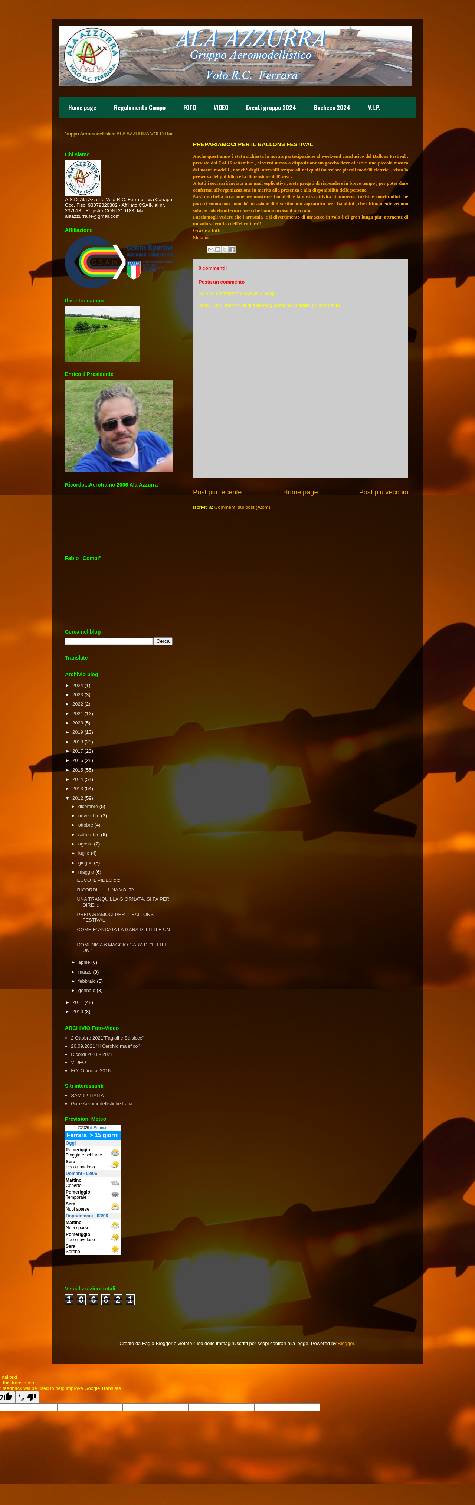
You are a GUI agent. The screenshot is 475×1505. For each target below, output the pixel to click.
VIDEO (221, 107)
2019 (77, 732)
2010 (77, 1011)
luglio (83, 853)
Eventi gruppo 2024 (271, 107)
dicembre (88, 806)
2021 (77, 713)
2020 (77, 723)
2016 (77, 760)
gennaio (86, 990)
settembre (89, 834)
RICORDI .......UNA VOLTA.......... (112, 890)
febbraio (87, 981)
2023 (77, 694)
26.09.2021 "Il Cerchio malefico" (105, 1046)
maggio (86, 872)
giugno (85, 863)
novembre (89, 815)
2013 (77, 788)
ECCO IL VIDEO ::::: (98, 880)
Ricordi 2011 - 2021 (92, 1054)
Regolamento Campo (140, 107)
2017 (77, 751)
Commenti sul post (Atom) (242, 507)
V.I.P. (374, 107)
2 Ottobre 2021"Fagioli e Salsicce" (107, 1038)
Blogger (346, 1343)
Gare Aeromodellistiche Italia (101, 1103)
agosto (85, 844)
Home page (82, 107)
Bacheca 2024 (332, 107)
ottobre (85, 825)
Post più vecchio (383, 492)
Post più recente (217, 492)
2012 (77, 798)
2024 (77, 685)
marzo (85, 972)
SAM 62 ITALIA (87, 1095)
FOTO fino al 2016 (91, 1070)
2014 (77, 779)
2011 (77, 1002)
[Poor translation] (27, 1397)
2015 (77, 770)
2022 (77, 704)
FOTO (189, 107)
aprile (84, 962)
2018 (77, 742)
